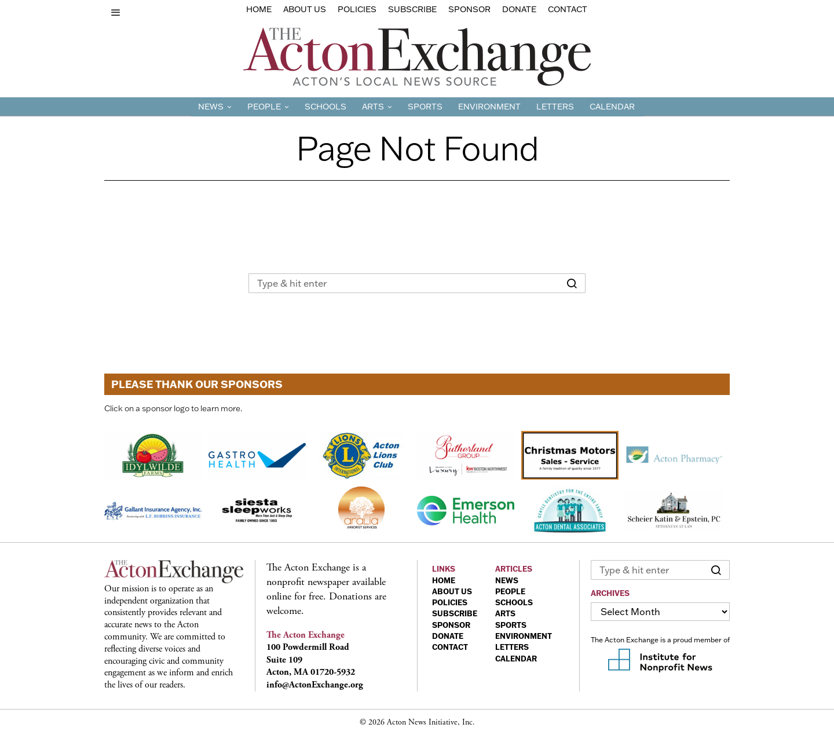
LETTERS (512, 647)
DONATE (447, 636)
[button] (572, 283)
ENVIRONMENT (523, 636)
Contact (567, 9)
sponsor (469, 9)
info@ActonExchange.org (314, 685)
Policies (357, 9)
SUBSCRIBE (454, 613)
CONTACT (450, 647)
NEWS (506, 580)
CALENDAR (516, 658)
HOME (443, 580)
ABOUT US (452, 591)
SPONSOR (451, 625)
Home (259, 9)
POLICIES (449, 602)
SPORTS (510, 625)
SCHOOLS (514, 602)
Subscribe (412, 9)
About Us (304, 9)
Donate (519, 9)
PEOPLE (510, 591)
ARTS (505, 613)
